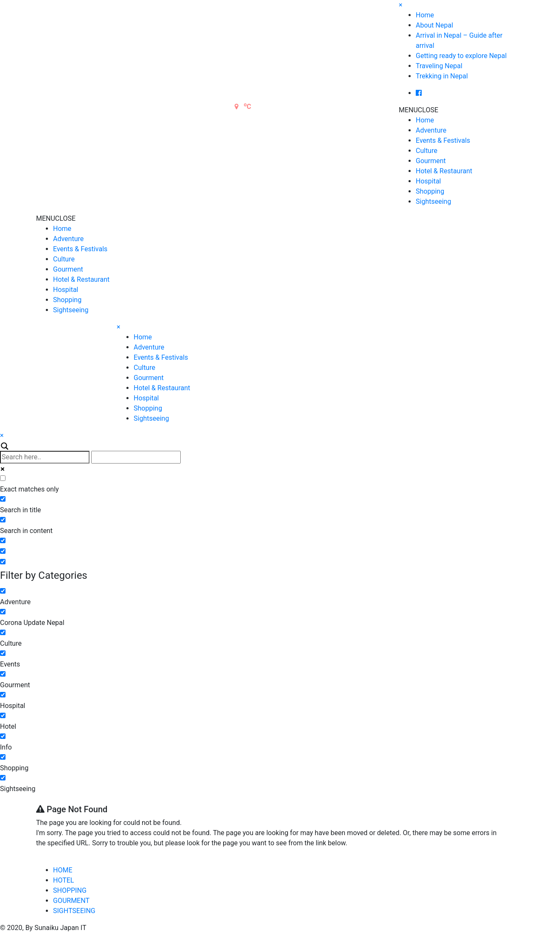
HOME (62, 870)
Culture (426, 151)
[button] (418, 110)
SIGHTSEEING (74, 911)
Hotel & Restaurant (444, 171)
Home (425, 15)
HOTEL (63, 880)
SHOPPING (70, 890)
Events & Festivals (443, 140)
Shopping (430, 191)
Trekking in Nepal (442, 76)
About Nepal (434, 25)
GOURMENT (71, 901)
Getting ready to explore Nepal (461, 56)
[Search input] (45, 457)
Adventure (431, 130)
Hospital (428, 181)
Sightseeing (433, 201)
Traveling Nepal (439, 66)
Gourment (431, 161)
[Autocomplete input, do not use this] (136, 457)
